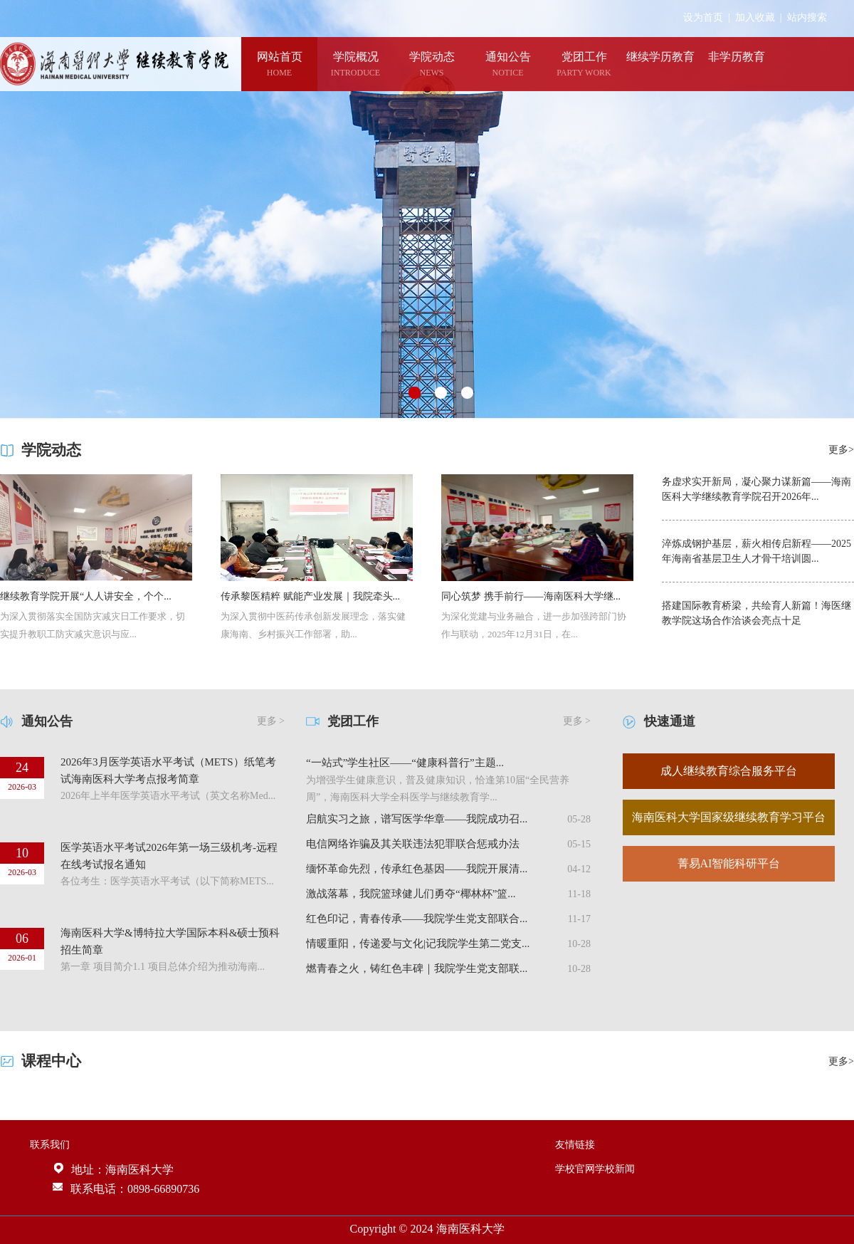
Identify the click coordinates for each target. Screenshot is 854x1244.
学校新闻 (615, 1169)
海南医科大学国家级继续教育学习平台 (729, 817)
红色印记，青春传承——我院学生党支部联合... (416, 918)
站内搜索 (807, 17)
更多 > (271, 721)
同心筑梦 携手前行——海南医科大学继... (531, 596)
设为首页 (703, 17)
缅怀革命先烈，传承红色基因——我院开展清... (416, 868)
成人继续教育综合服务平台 (728, 771)
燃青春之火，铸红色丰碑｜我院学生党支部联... (416, 968)
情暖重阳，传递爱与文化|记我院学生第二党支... (417, 943)
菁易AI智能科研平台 (729, 863)
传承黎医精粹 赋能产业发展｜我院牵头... (310, 596)
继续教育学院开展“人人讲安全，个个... (86, 596)
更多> (841, 449)
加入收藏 (755, 17)
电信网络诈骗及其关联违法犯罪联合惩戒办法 (413, 844)
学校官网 (575, 1169)
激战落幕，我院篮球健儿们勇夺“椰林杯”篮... (411, 893)
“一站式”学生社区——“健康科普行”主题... (405, 762)
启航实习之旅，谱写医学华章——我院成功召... (416, 819)
